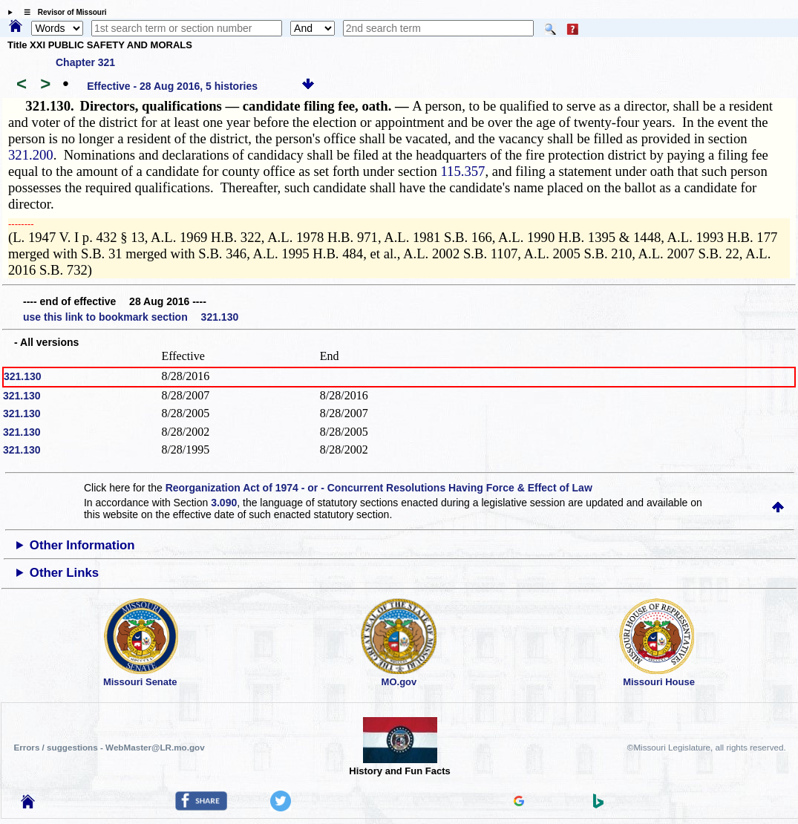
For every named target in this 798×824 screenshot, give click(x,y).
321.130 (23, 376)
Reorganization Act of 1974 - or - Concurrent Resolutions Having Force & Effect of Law (379, 488)
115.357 (462, 171)
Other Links (64, 573)
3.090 (224, 503)
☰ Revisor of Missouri (61, 12)
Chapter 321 (85, 62)
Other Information (82, 545)
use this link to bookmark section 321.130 (130, 317)
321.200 (30, 155)
